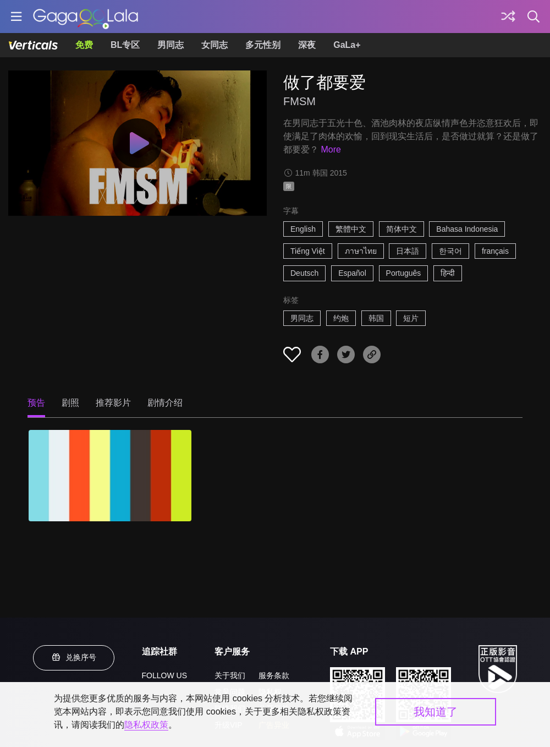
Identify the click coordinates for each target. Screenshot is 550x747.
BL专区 (125, 45)
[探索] (508, 16)
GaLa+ (346, 45)
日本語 (407, 251)
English (303, 229)
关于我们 (230, 675)
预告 (36, 402)
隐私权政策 (146, 724)
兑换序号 (73, 657)
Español (352, 273)
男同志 (170, 45)
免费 (84, 45)
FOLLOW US (164, 675)
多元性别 (262, 45)
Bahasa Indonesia (467, 229)
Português (403, 273)
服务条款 (273, 675)
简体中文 (401, 229)
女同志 (214, 45)
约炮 (341, 318)
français (495, 251)
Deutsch (304, 273)
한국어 (450, 251)
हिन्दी (448, 273)
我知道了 (436, 712)
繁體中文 (351, 229)
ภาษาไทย (361, 251)
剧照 (70, 402)
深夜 (307, 45)
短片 (411, 318)
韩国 (376, 318)
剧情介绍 (165, 402)
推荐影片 (113, 402)
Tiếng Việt (307, 251)
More (330, 149)
